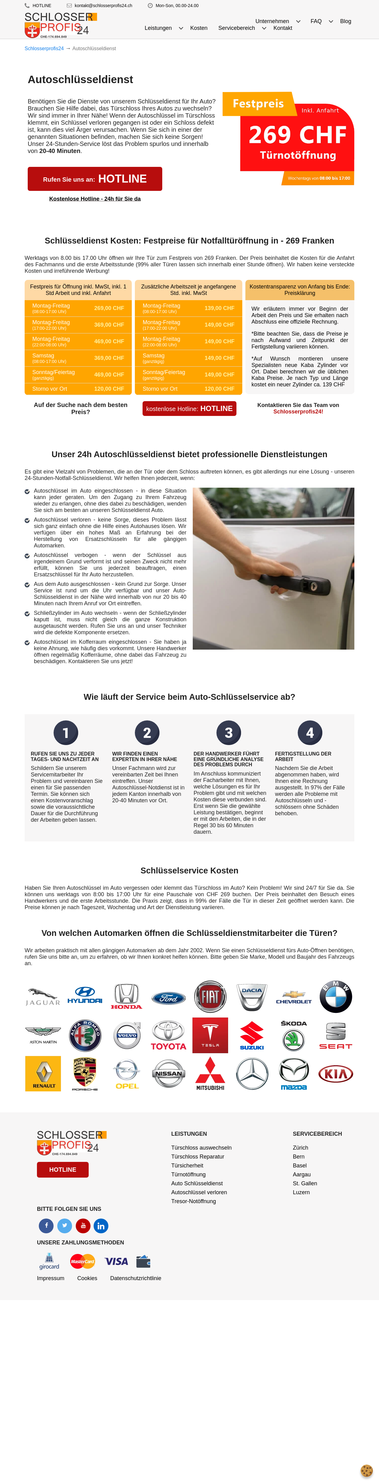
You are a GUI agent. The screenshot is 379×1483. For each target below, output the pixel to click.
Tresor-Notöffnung (193, 1201)
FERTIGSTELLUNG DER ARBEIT (303, 756)
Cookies (87, 1278)
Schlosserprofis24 (44, 48)
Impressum (50, 1278)
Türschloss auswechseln (201, 1148)
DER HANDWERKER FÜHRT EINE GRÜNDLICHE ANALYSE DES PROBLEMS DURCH (229, 759)
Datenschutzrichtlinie (135, 1278)
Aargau (302, 1174)
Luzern (301, 1192)
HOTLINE (42, 5)
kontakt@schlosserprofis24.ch (103, 5)
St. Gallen (305, 1183)
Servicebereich (317, 1134)
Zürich (300, 1148)
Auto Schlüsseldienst (197, 1183)
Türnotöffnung (188, 1174)
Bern (298, 1157)
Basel (300, 1166)
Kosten (199, 28)
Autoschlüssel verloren (199, 1192)
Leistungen (189, 1134)
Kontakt (282, 28)
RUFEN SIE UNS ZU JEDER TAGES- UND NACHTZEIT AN (65, 756)
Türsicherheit (187, 1166)
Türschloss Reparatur (197, 1157)
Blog (345, 21)
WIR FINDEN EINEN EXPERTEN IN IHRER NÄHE (144, 756)
